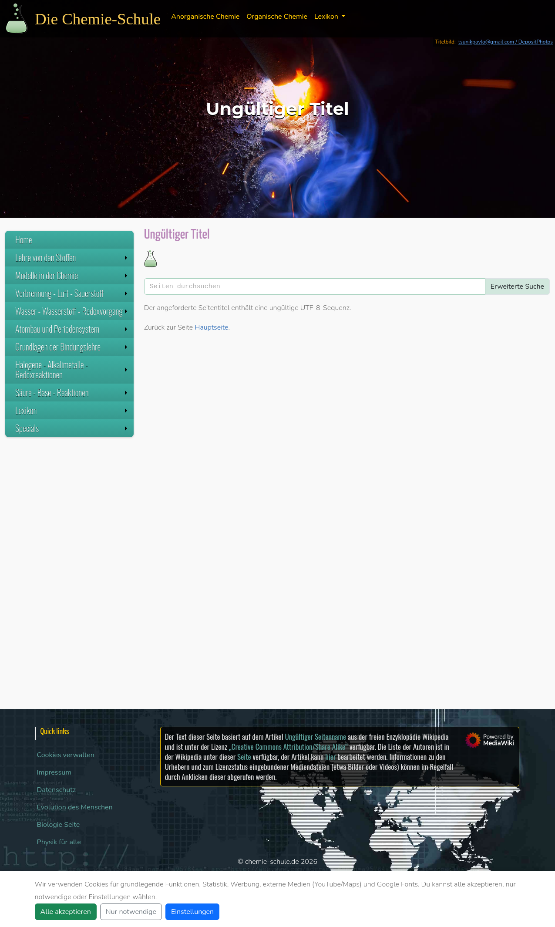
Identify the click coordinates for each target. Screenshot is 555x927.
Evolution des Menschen (75, 807)
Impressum (54, 772)
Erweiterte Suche (517, 286)
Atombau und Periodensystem (72, 328)
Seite (244, 756)
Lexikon (72, 410)
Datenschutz (56, 790)
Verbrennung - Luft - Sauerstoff (72, 293)
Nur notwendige (131, 912)
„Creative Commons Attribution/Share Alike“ (288, 746)
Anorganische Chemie (205, 16)
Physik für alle (59, 842)
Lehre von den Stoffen (72, 257)
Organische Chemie (276, 16)
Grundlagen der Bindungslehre (72, 346)
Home (23, 239)
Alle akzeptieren (65, 912)
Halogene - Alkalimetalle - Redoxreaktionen (72, 369)
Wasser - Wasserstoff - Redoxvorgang (72, 310)
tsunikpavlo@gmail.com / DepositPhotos (505, 41)
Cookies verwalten (65, 755)
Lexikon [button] (327, 16)
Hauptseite (211, 327)
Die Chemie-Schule (98, 19)
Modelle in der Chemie (72, 275)
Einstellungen (192, 912)
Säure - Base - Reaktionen (72, 392)
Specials (72, 428)
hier (330, 756)
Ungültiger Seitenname (315, 736)
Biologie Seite (58, 824)
